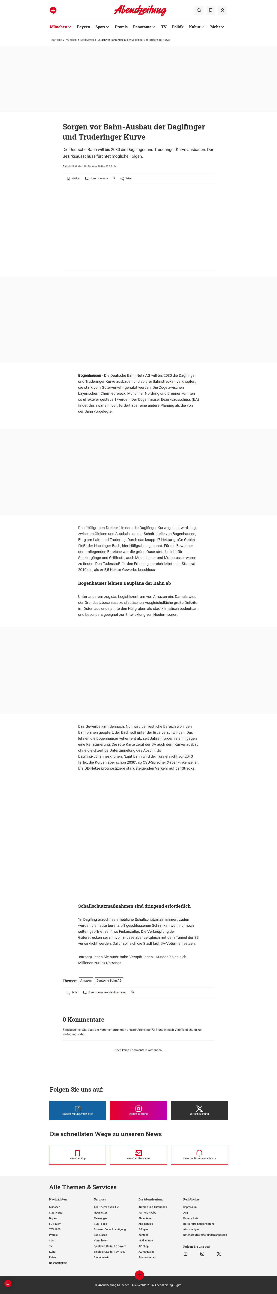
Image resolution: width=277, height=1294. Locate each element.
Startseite (56, 39)
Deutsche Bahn (123, 375)
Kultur (52, 1251)
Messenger (100, 1218)
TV (50, 1246)
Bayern (53, 1218)
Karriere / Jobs (147, 1212)
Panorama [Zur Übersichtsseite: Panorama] (142, 26)
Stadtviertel (87, 39)
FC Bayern (55, 1223)
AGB (186, 1212)
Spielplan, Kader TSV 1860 (109, 1251)
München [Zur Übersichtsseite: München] (58, 26)
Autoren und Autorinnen (152, 1207)
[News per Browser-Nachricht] (199, 1155)
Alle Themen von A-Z (106, 1207)
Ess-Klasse (100, 1234)
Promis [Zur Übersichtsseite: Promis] (121, 26)
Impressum (190, 1207)
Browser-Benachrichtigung (110, 1229)
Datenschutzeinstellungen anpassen (205, 1234)
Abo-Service (145, 1223)
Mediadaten (145, 1240)
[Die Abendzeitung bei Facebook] (77, 1110)
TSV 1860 (55, 1229)
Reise (52, 1257)
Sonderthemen (147, 1257)
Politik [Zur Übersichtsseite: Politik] (178, 26)
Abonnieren (145, 1218)
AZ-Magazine (146, 1251)
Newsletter (100, 1212)
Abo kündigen (191, 1229)
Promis (53, 1234)
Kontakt (143, 1234)
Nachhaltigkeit (58, 1262)
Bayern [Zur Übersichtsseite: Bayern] (83, 26)
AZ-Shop (143, 1246)
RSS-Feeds (100, 1223)
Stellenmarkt (101, 1257)
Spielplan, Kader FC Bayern (110, 1246)
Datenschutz (190, 1218)
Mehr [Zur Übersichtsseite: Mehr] (215, 26)
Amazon (160, 596)
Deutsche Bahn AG (109, 980)
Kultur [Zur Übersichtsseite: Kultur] (195, 26)
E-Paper (143, 1229)
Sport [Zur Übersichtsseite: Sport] (100, 26)
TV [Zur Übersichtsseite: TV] (164, 26)
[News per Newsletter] (138, 1155)
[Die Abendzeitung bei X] (199, 1110)
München (71, 39)
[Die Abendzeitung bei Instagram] (138, 1110)
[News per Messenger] (77, 1155)
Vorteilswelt (101, 1240)
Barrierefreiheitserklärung (199, 1223)
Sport (52, 1240)
